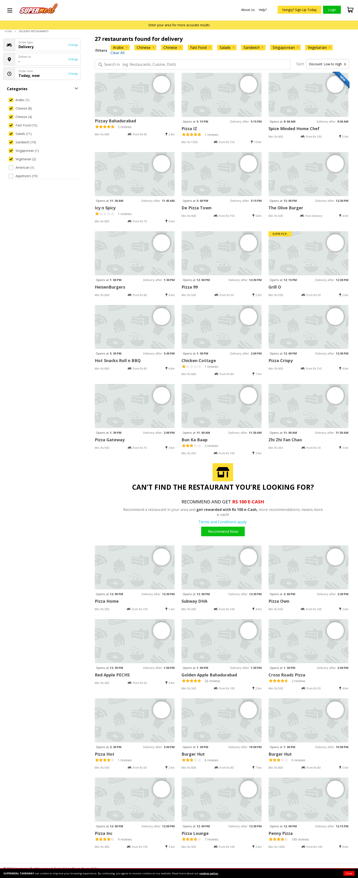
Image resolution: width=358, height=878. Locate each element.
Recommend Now (223, 531)
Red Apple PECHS (112, 675)
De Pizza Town (196, 207)
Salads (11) (20, 133)
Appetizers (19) (23, 176)
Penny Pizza (280, 833)
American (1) (21, 167)
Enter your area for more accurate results (179, 25)
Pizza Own (278, 601)
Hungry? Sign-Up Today (299, 10)
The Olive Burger (285, 207)
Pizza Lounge (195, 833)
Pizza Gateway (110, 439)
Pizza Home (107, 601)
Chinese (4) (20, 117)
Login (332, 10)
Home (8, 31)
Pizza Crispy (280, 360)
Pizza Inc (103, 833)
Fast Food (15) (23, 125)
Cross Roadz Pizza (286, 675)
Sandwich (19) (22, 142)
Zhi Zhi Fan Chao (285, 439)
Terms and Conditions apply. (222, 521)
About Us (248, 10)
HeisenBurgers (110, 287)
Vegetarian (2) (22, 159)
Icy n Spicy (105, 207)
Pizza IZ (189, 128)
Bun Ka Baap (195, 439)
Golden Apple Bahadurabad (209, 675)
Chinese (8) (20, 108)
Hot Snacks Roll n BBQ (118, 360)
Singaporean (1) (24, 150)
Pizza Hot (104, 754)
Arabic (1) (19, 100)
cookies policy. (208, 873)
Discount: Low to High (327, 64)
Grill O (274, 287)
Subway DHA (194, 601)
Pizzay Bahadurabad (115, 121)
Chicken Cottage (199, 360)
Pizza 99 (190, 287)
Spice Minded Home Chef (293, 128)
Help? (263, 10)
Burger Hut (193, 754)
